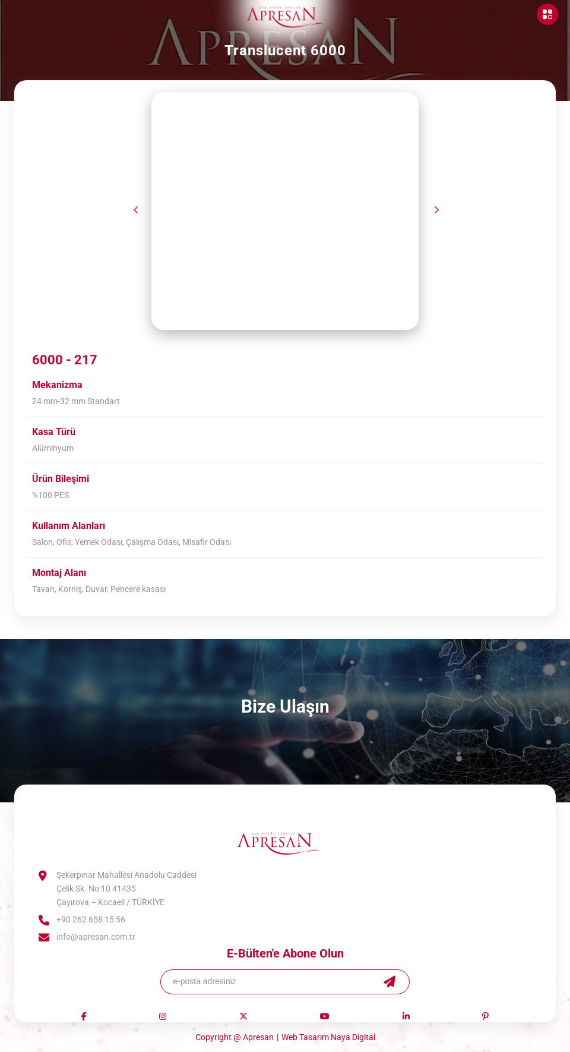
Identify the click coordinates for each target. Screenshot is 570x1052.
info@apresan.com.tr (95, 936)
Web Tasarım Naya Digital (328, 1037)
